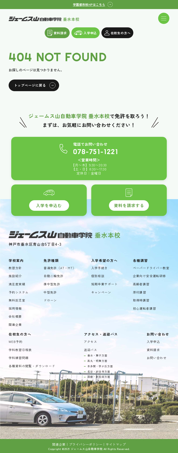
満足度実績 (17, 284)
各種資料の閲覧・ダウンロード (32, 366)
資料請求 (57, 33)
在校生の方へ (117, 32)
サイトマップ (116, 444)
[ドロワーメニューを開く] (163, 18)
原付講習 (139, 292)
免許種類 (51, 260)
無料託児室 (17, 300)
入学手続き (99, 268)
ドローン (50, 300)
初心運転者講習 (144, 308)
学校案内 (16, 260)
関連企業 (15, 325)
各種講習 (140, 260)
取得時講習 (141, 300)
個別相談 (98, 276)
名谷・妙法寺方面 (98, 371)
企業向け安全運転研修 (149, 276)
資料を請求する (129, 205)
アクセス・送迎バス (101, 334)
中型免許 (50, 292)
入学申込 (85, 33)
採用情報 (15, 308)
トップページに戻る (30, 85)
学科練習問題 (18, 358)
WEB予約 (15, 342)
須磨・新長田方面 (98, 376)
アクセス (90, 342)
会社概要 (15, 316)
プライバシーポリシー (85, 444)
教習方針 (15, 268)
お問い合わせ (157, 358)
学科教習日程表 (20, 350)
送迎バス (90, 350)
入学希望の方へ (104, 260)
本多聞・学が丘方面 (100, 366)
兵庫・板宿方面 (97, 382)
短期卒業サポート (104, 284)
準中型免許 (52, 284)
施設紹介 (15, 276)
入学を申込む (49, 205)
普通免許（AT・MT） (60, 268)
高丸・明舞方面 (97, 360)
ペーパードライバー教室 (151, 268)
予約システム (18, 292)
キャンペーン (101, 292)
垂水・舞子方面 (97, 355)
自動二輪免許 (53, 276)
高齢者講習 (141, 284)
